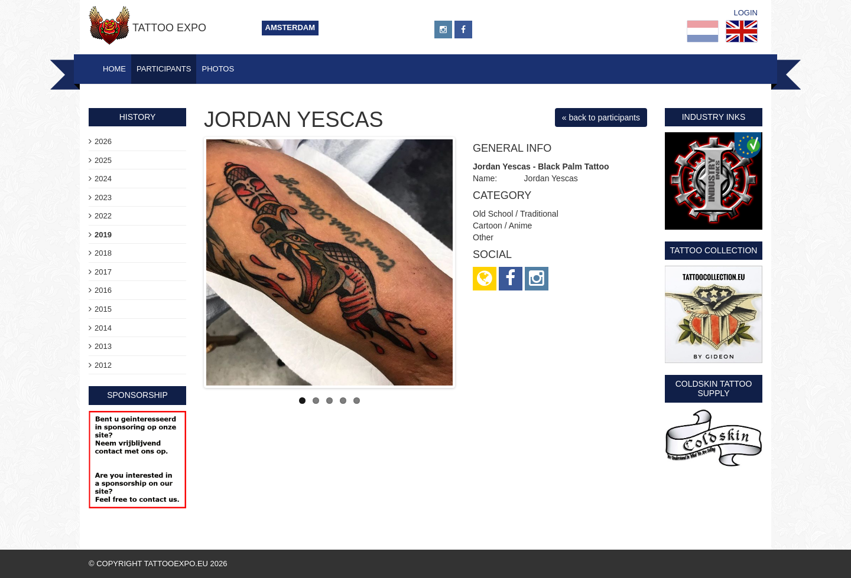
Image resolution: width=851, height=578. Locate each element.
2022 (103, 215)
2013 (103, 346)
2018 (103, 253)
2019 (103, 234)
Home (114, 68)
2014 (103, 328)
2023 (103, 197)
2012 (103, 365)
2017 (103, 271)
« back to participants (601, 117)
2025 (103, 160)
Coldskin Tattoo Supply (713, 388)
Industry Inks (714, 117)
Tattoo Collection (714, 250)
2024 (103, 178)
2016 (103, 290)
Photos (218, 68)
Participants (164, 68)
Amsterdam (290, 27)
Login (746, 12)
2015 (103, 309)
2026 (103, 141)
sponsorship (137, 395)
